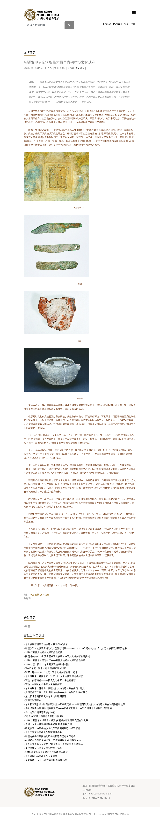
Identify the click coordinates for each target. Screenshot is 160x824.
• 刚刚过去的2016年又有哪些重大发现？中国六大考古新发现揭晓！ (58, 656)
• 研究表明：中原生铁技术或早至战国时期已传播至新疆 (52, 728)
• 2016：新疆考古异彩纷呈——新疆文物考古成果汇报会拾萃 (54, 660)
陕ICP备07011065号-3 (118, 814)
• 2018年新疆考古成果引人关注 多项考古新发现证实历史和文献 (56, 720)
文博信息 (44, 594)
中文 (32, 594)
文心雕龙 (80, 68)
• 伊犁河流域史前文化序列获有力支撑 (43, 748)
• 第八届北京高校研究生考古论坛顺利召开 (45, 696)
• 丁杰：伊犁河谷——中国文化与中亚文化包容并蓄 (50, 680)
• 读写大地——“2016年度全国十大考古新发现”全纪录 (51, 672)
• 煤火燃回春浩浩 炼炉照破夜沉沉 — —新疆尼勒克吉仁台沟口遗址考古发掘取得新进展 (68, 708)
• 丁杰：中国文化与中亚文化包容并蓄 (43, 684)
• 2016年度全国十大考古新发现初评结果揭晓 (46, 664)
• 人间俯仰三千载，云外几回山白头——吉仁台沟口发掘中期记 (55, 692)
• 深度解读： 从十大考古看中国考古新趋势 (45, 760)
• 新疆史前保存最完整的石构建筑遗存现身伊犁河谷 (49, 736)
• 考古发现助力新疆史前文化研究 (40, 756)
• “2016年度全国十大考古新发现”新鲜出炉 (45, 668)
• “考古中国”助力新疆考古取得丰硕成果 (43, 716)
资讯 (37, 594)
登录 (126, 24)
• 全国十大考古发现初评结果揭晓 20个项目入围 (48, 724)
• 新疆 (27, 626)
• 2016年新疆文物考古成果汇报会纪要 (43, 652)
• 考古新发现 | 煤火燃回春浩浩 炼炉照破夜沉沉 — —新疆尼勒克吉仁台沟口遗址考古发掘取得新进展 (74, 704)
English (107, 24)
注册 (133, 24)
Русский (117, 24)
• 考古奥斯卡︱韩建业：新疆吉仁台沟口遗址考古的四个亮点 (54, 688)
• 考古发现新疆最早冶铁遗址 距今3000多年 (46, 644)
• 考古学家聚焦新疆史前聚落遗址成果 (43, 732)
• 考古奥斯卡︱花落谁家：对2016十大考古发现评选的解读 (53, 676)
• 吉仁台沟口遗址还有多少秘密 (39, 712)
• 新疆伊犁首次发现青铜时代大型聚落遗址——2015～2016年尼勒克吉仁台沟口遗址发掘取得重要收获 (75, 648)
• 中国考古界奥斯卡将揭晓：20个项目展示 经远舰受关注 (52, 740)
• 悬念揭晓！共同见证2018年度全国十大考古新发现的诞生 (53, 744)
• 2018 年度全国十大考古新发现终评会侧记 (46, 752)
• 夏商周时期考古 (32, 700)
